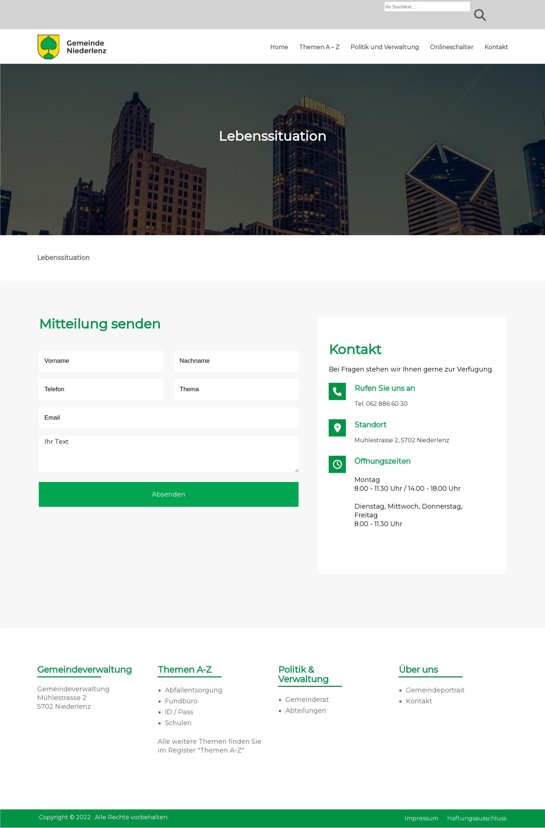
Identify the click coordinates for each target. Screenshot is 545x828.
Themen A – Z (319, 47)
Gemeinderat (307, 700)
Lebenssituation (63, 258)
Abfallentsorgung (193, 690)
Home (279, 47)
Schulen (178, 723)
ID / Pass (179, 712)
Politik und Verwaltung (384, 47)
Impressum (421, 818)
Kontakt (496, 47)
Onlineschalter (451, 47)
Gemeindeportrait (435, 690)
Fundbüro (181, 701)
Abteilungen (305, 711)
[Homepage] (72, 59)
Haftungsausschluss (476, 818)
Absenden (168, 494)
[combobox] (427, 6)
